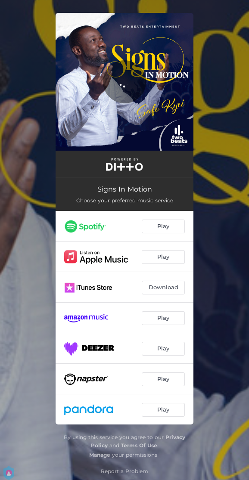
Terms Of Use (139, 445)
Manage (99, 455)
